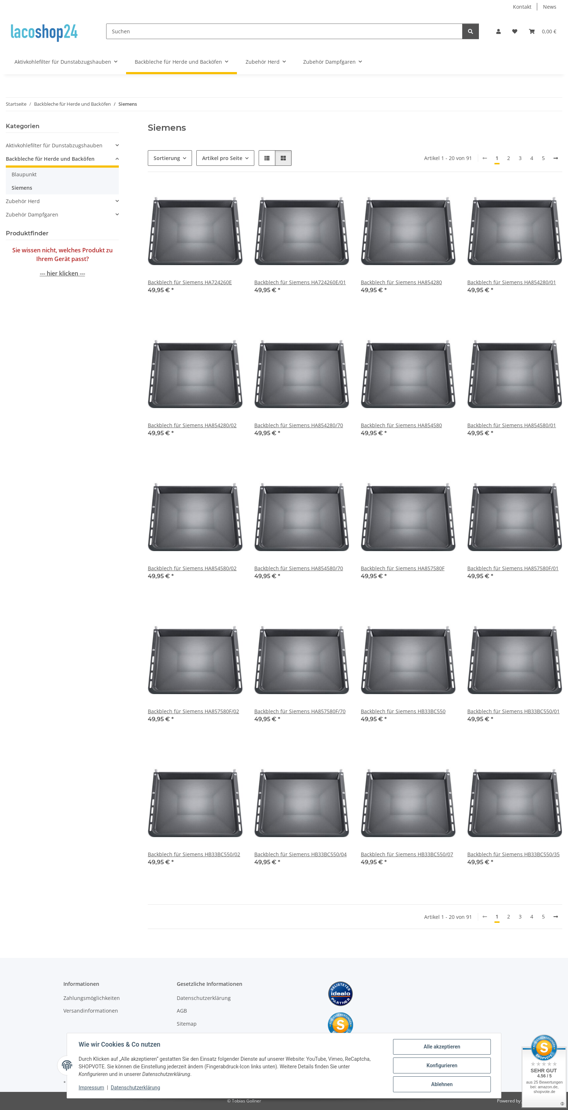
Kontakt (522, 6)
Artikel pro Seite (222, 158)
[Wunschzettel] (514, 31)
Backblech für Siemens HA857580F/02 (193, 711)
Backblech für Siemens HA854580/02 (192, 568)
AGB (182, 1010)
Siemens (22, 187)
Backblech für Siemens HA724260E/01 (300, 282)
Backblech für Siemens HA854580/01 (511, 425)
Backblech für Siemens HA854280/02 (192, 425)
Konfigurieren (441, 1065)
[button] (498, 31)
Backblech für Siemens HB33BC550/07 (407, 854)
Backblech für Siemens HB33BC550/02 (194, 854)
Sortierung (167, 158)
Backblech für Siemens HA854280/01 (511, 282)
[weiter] (555, 158)
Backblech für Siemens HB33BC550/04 (300, 854)
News (549, 6)
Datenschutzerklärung (135, 1087)
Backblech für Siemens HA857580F (402, 568)
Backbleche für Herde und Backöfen (50, 158)
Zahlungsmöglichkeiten (91, 998)
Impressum (91, 1087)
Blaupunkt (24, 174)
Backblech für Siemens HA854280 (401, 282)
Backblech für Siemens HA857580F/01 (513, 568)
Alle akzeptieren (441, 1047)
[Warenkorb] (542, 31)
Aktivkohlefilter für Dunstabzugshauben (54, 145)
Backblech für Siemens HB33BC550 (403, 711)
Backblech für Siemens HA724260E (190, 282)
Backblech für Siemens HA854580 (401, 425)
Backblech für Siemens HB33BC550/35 (513, 854)
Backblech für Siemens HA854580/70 (298, 568)
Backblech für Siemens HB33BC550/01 (513, 711)
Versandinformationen (90, 1010)
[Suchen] (284, 31)
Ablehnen (441, 1084)
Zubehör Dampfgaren (32, 214)
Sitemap (187, 1023)
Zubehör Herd (23, 201)
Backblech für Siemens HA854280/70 (298, 425)
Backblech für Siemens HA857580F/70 (300, 711)
